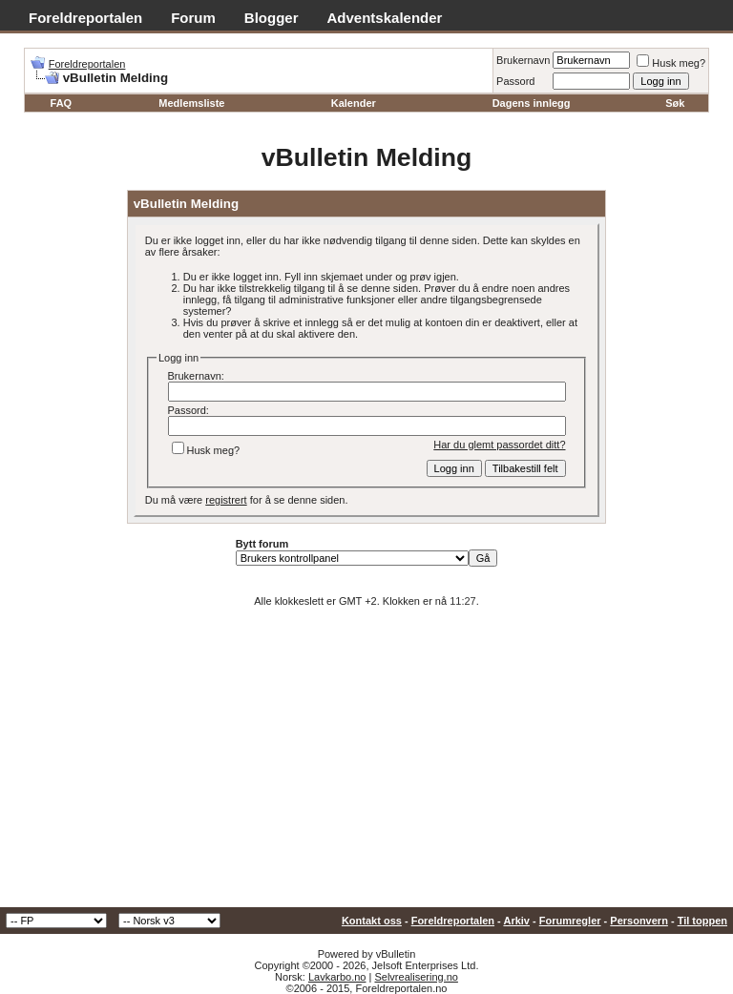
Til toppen (702, 920)
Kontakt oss (372, 920)
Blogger (271, 18)
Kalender (353, 103)
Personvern (639, 920)
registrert (225, 500)
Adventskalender (385, 18)
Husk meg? (671, 63)
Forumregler (570, 920)
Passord (515, 81)
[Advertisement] (366, 764)
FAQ (62, 103)
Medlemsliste (191, 103)
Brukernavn (523, 60)
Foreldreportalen (85, 18)
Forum (193, 18)
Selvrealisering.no (415, 977)
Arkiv (516, 920)
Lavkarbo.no (337, 977)
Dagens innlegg (531, 103)
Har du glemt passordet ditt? (499, 444)
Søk (674, 103)
